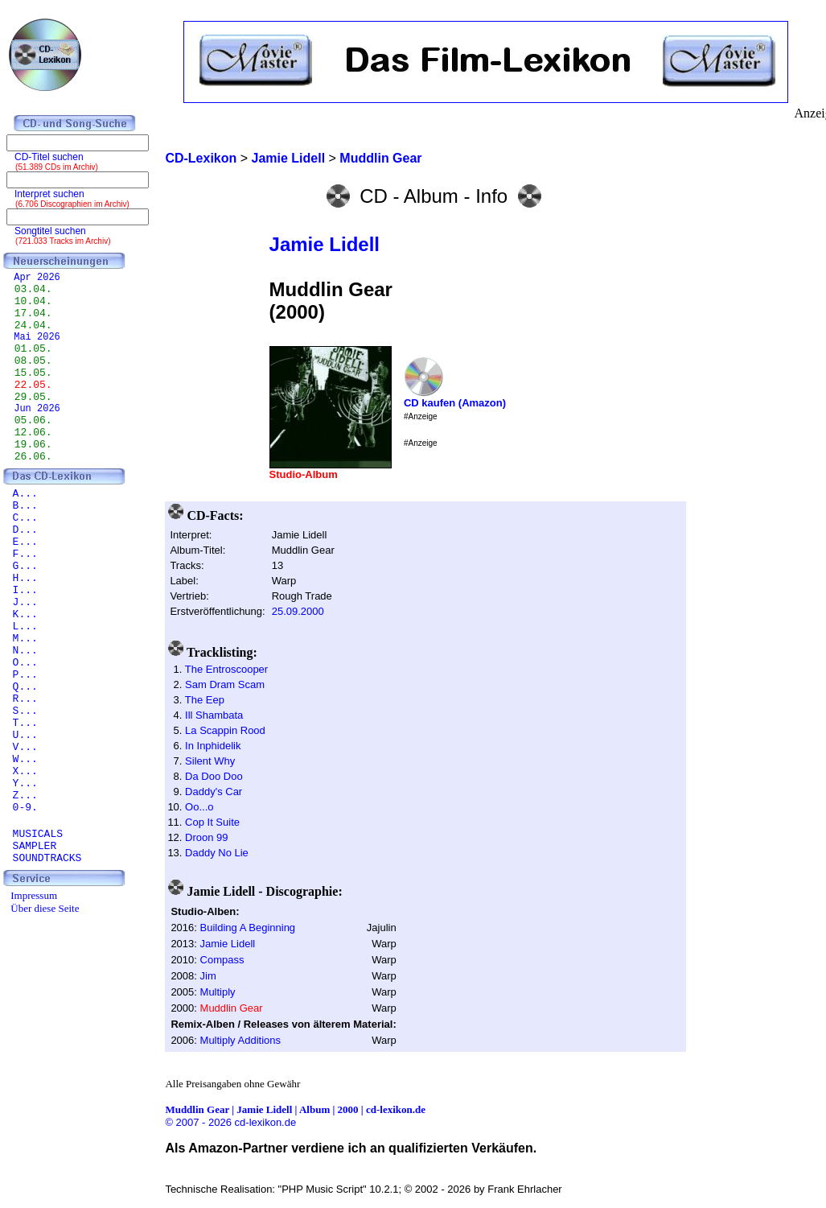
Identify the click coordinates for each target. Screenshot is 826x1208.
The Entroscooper (226, 669)
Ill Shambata (214, 715)
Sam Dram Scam (225, 684)
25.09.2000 (298, 611)
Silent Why (210, 761)
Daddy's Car (213, 791)
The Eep (204, 700)
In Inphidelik (212, 746)
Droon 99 (206, 837)
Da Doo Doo (214, 776)
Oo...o (199, 807)
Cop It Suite (212, 822)
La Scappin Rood (225, 730)
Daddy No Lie (217, 853)
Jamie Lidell (324, 244)
